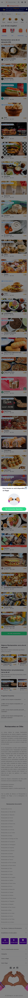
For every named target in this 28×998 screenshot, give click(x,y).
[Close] (26, 488)
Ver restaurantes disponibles (14, 509)
